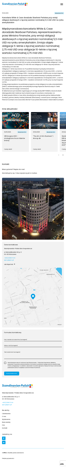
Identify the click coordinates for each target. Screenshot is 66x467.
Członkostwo (6, 413)
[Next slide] (63, 155)
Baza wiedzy (6, 422)
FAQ (3, 425)
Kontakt (4, 428)
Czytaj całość (8, 149)
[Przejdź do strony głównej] (33, 386)
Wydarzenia (6, 419)
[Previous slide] (59, 155)
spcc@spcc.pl (9, 260)
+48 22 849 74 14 (9, 258)
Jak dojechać (8, 264)
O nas (4, 416)
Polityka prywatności (33, 458)
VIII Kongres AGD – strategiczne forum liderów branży (14, 138)
